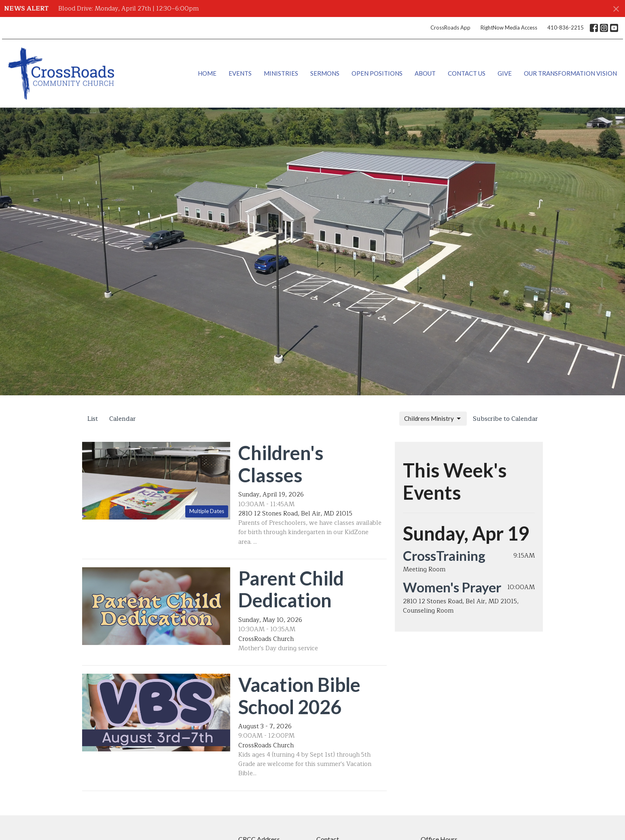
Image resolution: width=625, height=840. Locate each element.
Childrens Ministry (433, 419)
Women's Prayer (452, 587)
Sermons (324, 73)
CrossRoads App (450, 27)
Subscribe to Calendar (505, 419)
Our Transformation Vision (570, 73)
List (92, 419)
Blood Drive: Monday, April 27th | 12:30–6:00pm (128, 9)
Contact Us (466, 73)
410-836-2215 (565, 27)
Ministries (281, 73)
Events (240, 73)
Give (505, 73)
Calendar (122, 419)
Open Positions (377, 73)
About (425, 73)
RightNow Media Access (509, 27)
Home (207, 73)
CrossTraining (444, 555)
